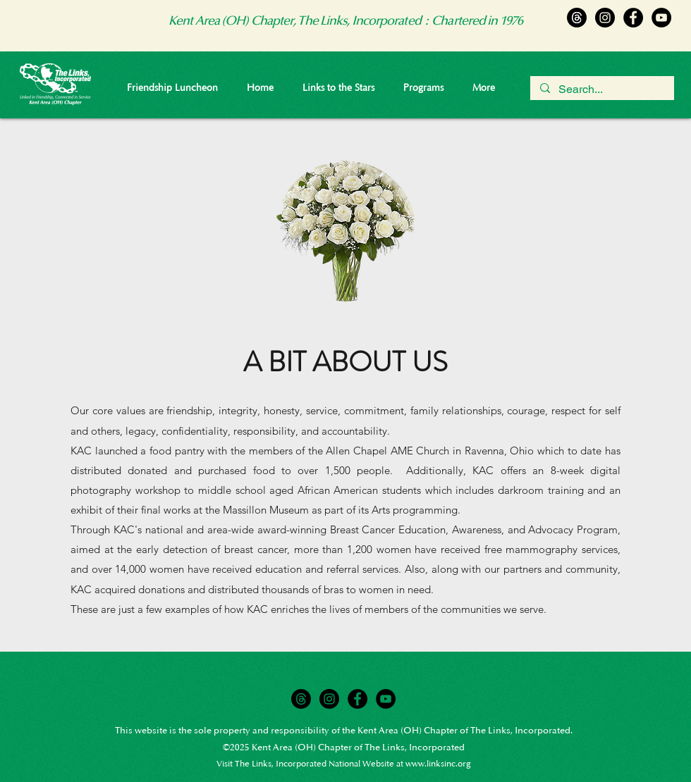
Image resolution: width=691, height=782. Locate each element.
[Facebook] (633, 17)
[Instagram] (605, 17)
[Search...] (601, 89)
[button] (423, 88)
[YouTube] (661, 17)
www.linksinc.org (438, 764)
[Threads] (577, 17)
